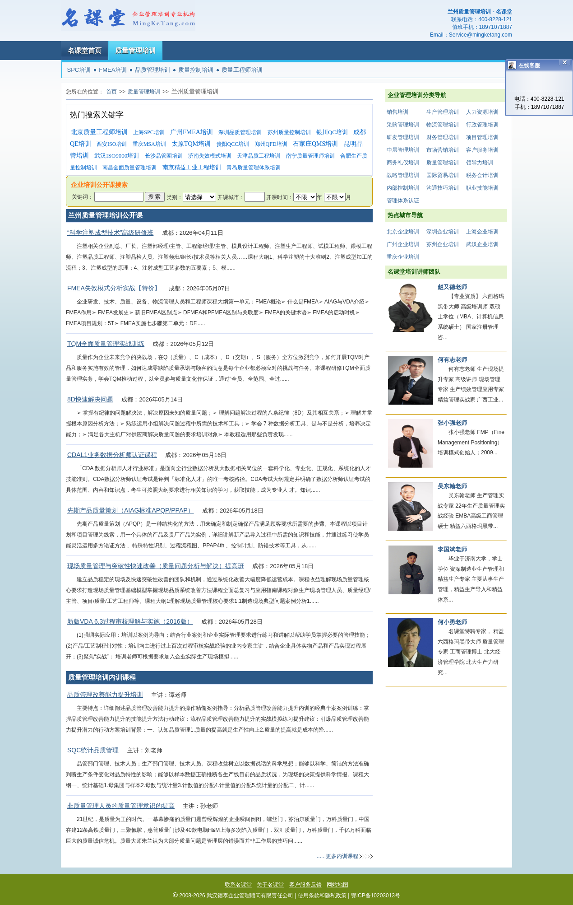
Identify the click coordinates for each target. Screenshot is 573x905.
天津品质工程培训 (258, 156)
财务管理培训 (442, 137)
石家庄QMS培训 (315, 143)
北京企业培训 (403, 232)
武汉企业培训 (482, 244)
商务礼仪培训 (403, 162)
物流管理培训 (442, 124)
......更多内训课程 (337, 856)
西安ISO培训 (112, 144)
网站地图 (337, 885)
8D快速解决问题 (90, 399)
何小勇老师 (452, 622)
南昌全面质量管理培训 (129, 167)
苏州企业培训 (442, 244)
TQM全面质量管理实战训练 (105, 343)
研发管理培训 (403, 137)
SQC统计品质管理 (93, 750)
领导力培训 (479, 162)
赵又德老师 (452, 287)
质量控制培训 (195, 69)
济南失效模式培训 (209, 156)
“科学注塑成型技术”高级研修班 (110, 232)
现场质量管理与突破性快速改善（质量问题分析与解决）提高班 (155, 565)
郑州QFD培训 (271, 144)
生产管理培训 (442, 112)
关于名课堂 (270, 885)
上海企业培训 (482, 232)
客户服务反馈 (305, 885)
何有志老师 (452, 359)
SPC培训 (79, 69)
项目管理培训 (482, 137)
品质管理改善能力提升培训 (105, 694)
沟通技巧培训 (442, 188)
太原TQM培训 (191, 143)
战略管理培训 (403, 175)
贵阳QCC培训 (233, 144)
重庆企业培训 (403, 257)
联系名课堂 (238, 885)
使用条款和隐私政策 (322, 895)
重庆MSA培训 (149, 144)
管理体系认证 (403, 200)
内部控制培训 (403, 188)
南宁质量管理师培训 (310, 156)
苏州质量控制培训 (289, 132)
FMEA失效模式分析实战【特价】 (114, 288)
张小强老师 (452, 423)
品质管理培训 (152, 69)
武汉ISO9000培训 (116, 155)
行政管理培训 (482, 124)
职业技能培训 (482, 188)
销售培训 (397, 112)
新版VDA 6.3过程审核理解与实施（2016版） (130, 621)
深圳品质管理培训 (240, 132)
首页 (111, 92)
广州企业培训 (403, 244)
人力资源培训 (482, 112)
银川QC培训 (332, 132)
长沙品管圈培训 (164, 156)
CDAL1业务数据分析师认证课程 (112, 454)
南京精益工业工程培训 (191, 167)
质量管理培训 (135, 50)
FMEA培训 (113, 69)
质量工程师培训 (242, 69)
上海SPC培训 (148, 132)
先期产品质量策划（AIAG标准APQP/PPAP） (130, 510)
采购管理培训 (403, 124)
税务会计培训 (482, 175)
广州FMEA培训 (191, 132)
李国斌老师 (452, 549)
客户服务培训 (482, 150)
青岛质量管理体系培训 (253, 167)
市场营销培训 (442, 150)
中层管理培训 (403, 150)
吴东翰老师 (452, 486)
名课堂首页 (85, 50)
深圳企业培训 (442, 232)
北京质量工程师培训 (99, 132)
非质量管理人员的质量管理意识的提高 (121, 805)
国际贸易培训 (442, 175)
